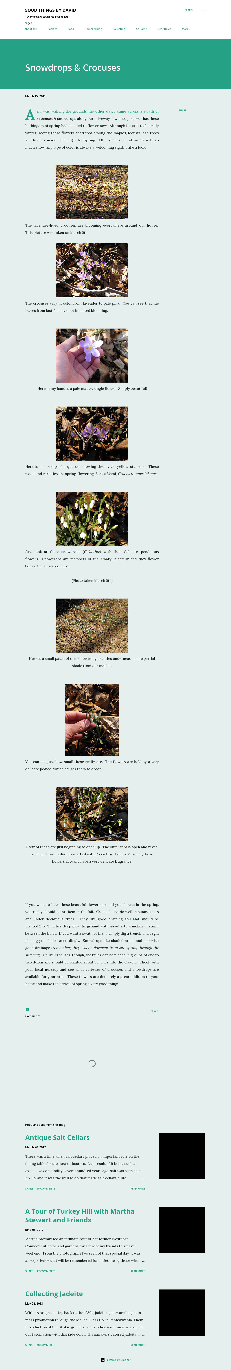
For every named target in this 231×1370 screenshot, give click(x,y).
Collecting (119, 29)
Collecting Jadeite (54, 1293)
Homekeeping (93, 29)
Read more (137, 1188)
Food (71, 29)
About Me (31, 29)
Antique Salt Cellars (57, 1137)
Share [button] (183, 110)
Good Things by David (50, 10)
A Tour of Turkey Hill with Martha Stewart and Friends (79, 1215)
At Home (141, 29)
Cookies (52, 29)
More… (186, 29)
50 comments (46, 1188)
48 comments (46, 1345)
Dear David (164, 29)
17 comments (46, 1271)
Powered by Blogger (115, 1360)
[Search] (189, 10)
